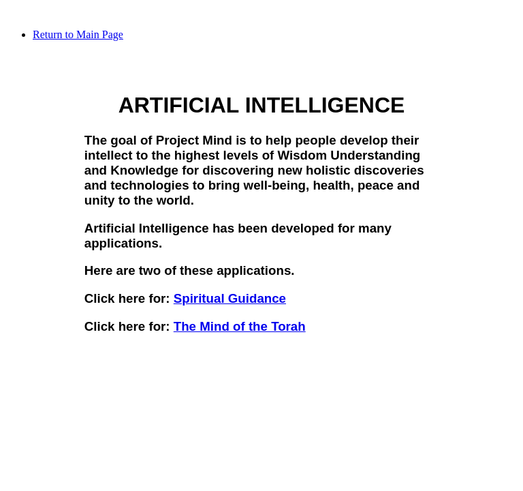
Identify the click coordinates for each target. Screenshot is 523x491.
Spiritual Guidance (230, 298)
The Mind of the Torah (240, 326)
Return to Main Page (78, 34)
